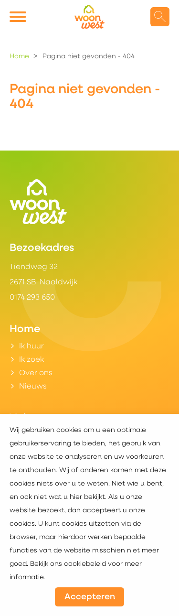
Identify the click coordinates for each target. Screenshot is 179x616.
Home (19, 56)
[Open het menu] (19, 16)
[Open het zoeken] (159, 16)
